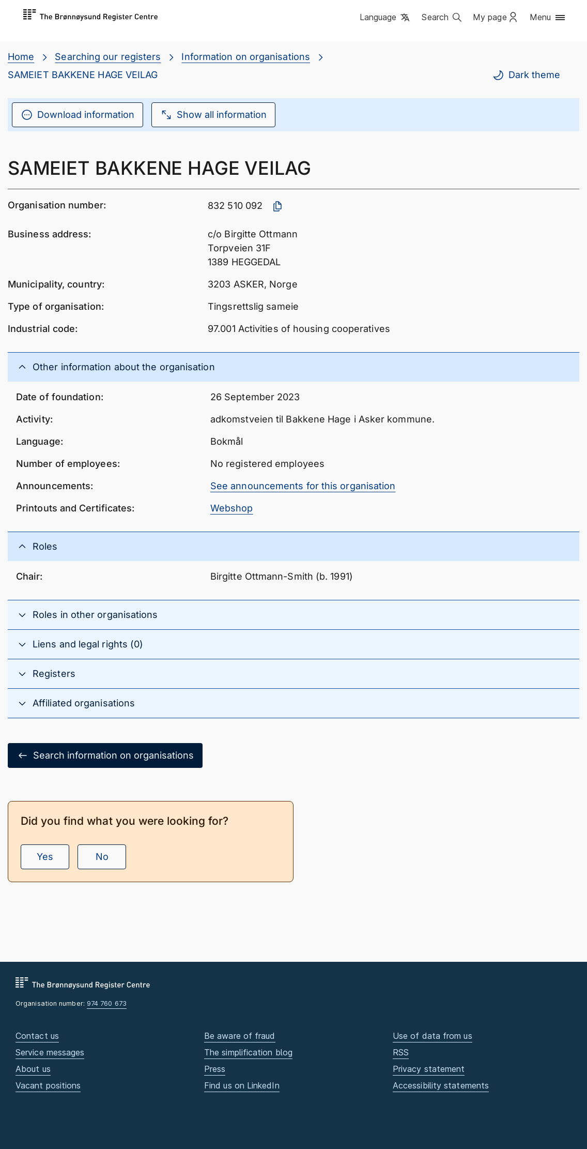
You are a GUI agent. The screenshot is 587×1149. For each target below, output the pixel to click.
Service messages (50, 1052)
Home (21, 56)
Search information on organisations (105, 755)
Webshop (231, 508)
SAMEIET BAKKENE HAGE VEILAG (83, 74)
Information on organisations (245, 56)
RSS (401, 1052)
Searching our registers (108, 56)
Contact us (37, 1036)
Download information (77, 115)
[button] (385, 18)
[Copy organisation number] (277, 206)
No (102, 856)
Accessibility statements (441, 1085)
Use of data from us (432, 1036)
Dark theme (526, 75)
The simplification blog (248, 1052)
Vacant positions (48, 1085)
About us (33, 1069)
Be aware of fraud (239, 1036)
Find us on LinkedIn (242, 1085)
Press (214, 1069)
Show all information (213, 115)
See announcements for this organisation (303, 485)
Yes (45, 856)
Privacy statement (429, 1069)
